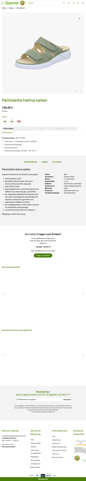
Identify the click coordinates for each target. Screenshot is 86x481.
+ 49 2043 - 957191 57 (43, 247)
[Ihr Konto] (78, 3)
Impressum (56, 444)
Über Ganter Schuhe (59, 451)
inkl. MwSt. (4, 111)
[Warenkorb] (83, 3)
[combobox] (43, 3)
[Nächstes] (81, 91)
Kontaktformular (8, 447)
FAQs (32, 440)
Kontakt (33, 447)
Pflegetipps (35, 457)
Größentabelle (7, 133)
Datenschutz (56, 440)
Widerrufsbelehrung (59, 447)
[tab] (30, 162)
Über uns (55, 454)
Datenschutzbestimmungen (49, 410)
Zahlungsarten (36, 464)
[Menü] (68, 3)
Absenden (67, 400)
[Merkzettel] (73, 3)
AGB (53, 437)
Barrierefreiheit (57, 458)
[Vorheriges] (76, 91)
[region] (43, 53)
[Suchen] (63, 3)
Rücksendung (35, 461)
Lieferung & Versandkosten (36, 452)
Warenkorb (43, 479)
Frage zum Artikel (43, 256)
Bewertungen (35, 468)
